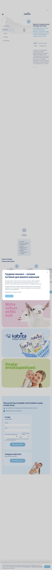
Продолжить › (9, 296)
